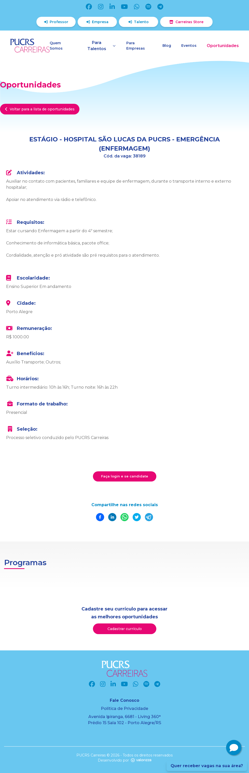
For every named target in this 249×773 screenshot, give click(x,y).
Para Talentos (101, 45)
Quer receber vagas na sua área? (207, 765)
